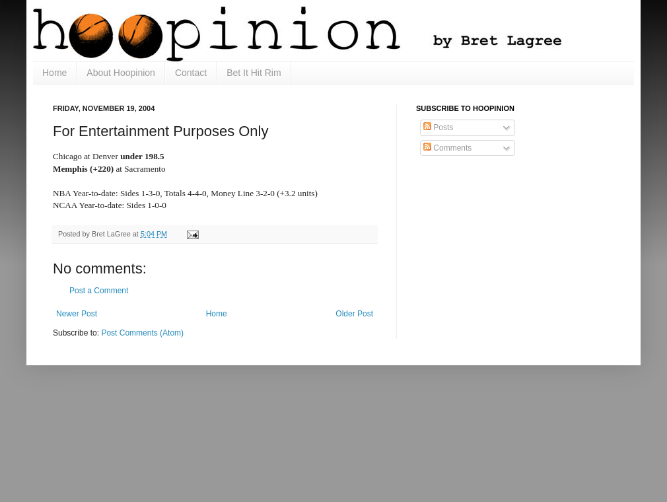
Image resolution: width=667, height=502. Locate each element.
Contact (191, 72)
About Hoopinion (121, 72)
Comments (447, 148)
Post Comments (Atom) (142, 333)
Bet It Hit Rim (254, 72)
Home (54, 72)
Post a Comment (98, 290)
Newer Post (76, 313)
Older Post (354, 313)
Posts (438, 127)
